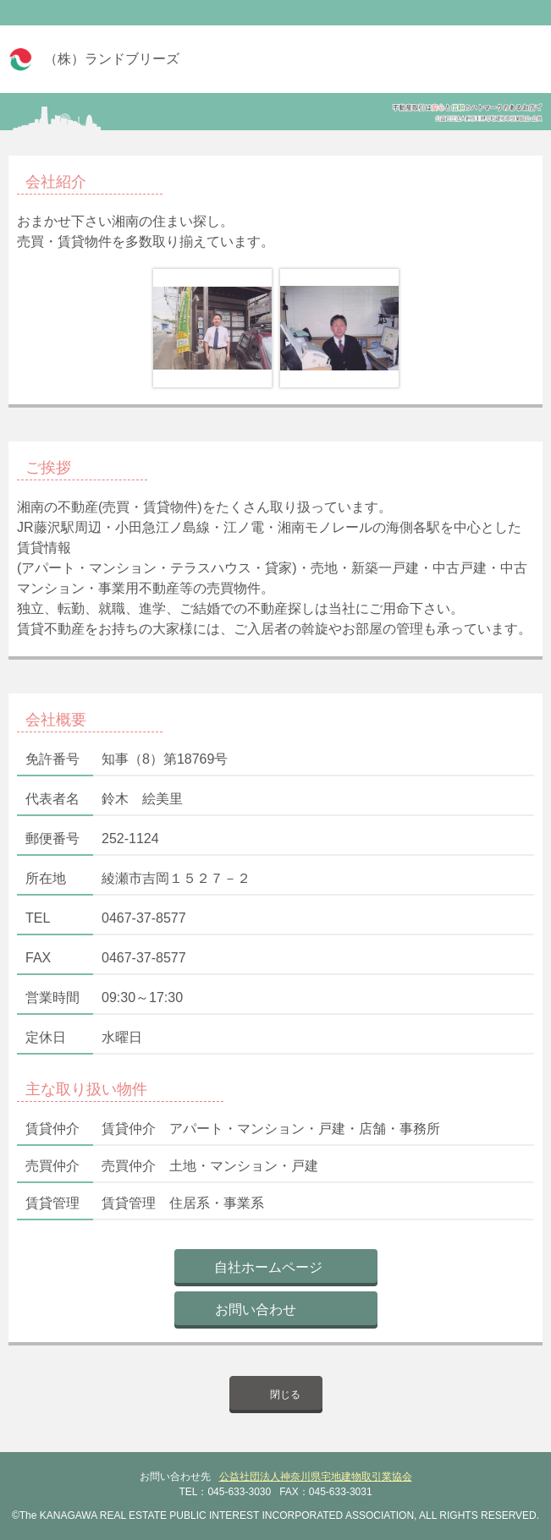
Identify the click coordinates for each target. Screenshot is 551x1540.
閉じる (285, 1394)
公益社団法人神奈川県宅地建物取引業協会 (315, 1476)
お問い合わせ (255, 1309)
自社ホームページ (268, 1267)
